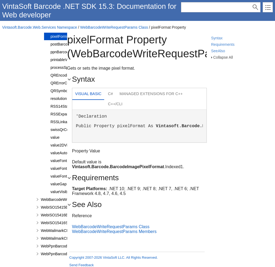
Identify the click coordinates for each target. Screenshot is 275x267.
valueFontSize (62, 176)
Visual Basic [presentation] (88, 94)
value (54, 137)
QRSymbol (59, 91)
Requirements (222, 44)
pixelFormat (60, 36)
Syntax (217, 38)
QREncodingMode (65, 75)
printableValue (62, 60)
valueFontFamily (64, 168)
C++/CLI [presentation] (115, 104)
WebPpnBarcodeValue (59, 254)
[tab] (88, 94)
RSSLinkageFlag (64, 122)
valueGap (58, 184)
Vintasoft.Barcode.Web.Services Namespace (39, 27)
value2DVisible (62, 145)
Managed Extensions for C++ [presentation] (151, 94)
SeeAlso (218, 51)
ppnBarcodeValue (65, 52)
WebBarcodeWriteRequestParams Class (114, 27)
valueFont (58, 161)
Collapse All (223, 57)
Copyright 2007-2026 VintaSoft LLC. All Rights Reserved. (113, 257)
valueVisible (60, 192)
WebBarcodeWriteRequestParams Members (114, 231)
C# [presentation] (110, 94)
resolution (58, 98)
